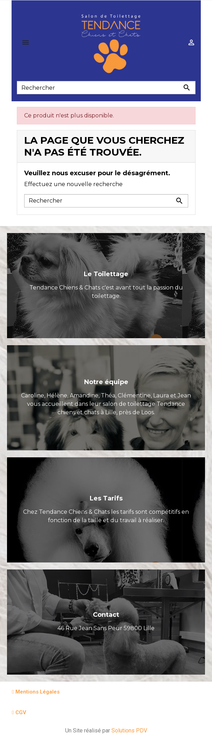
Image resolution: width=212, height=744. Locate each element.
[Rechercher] (106, 87)
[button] (36, 692)
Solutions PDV (129, 730)
